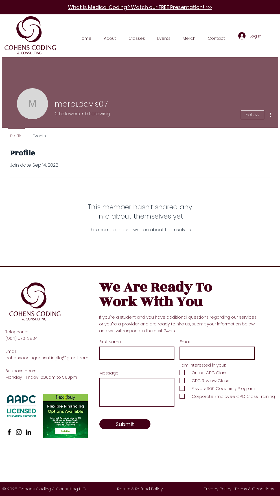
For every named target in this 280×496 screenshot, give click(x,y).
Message (109, 373)
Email (185, 342)
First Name (110, 342)
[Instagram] (19, 432)
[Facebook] (9, 432)
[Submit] (125, 424)
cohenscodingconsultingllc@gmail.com (46, 358)
